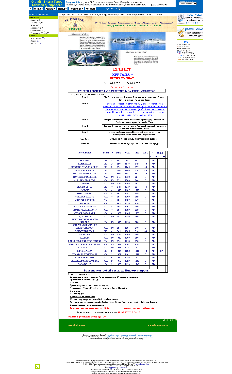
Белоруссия (36, 38)
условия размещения (144, 335)
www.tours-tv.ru (148, 337)
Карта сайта (123, 368)
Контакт (90, 8)
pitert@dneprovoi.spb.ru (112, 337)
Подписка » (76, 8)
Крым (33, 41)
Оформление (37, 30)
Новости (34, 20)
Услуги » (50, 8)
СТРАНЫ (33, 35)
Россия (34, 43)
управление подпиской (128, 335)
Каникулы (35, 22)
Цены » (62, 8)
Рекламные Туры (38, 33)
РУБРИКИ (34, 17)
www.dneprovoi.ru (113, 335)
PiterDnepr (129, 337)
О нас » (38, 8)
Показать (39, 14)
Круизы (34, 25)
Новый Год (36, 28)
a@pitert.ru (113, 368)
